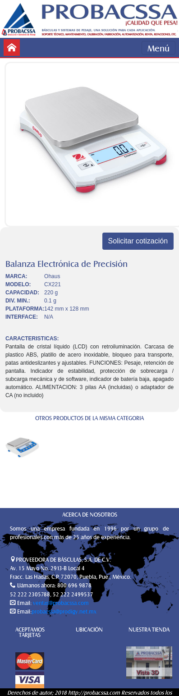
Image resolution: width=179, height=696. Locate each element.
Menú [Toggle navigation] (158, 47)
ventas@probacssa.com (60, 602)
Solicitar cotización (138, 241)
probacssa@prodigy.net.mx (64, 611)
